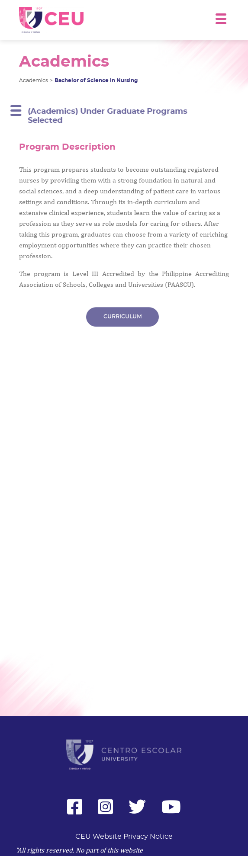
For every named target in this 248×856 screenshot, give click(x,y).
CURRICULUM (122, 318)
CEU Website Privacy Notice (124, 836)
